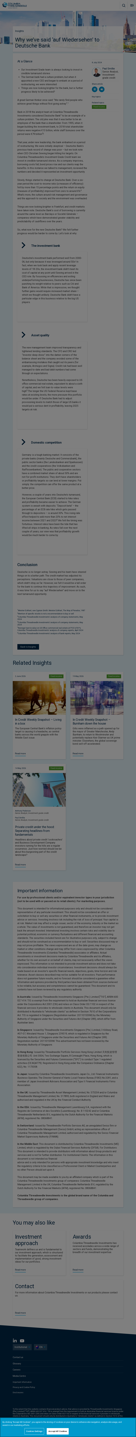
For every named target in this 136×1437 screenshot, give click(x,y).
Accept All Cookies (57, 1431)
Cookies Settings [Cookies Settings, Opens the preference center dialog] (34, 1431)
